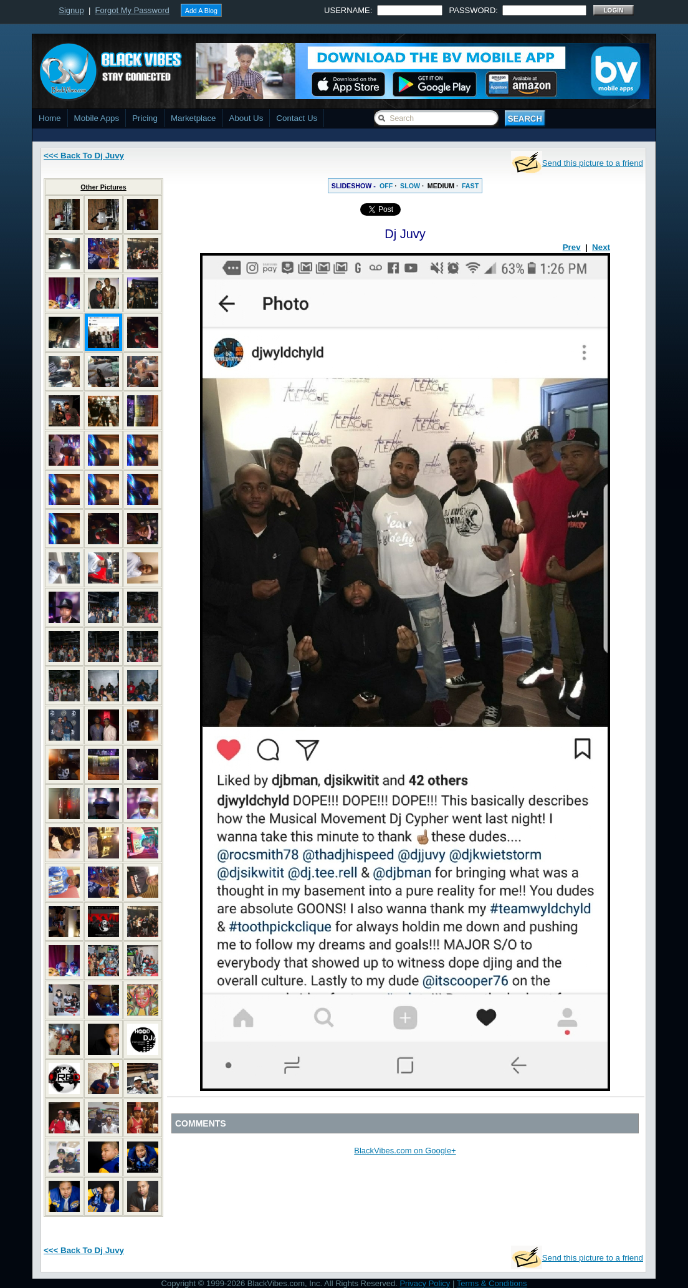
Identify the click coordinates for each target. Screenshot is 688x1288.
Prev (572, 247)
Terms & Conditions (492, 1283)
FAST (470, 186)
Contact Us (296, 118)
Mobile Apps (97, 118)
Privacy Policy (424, 1283)
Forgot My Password (132, 10)
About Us (246, 118)
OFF (386, 186)
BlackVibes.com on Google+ (405, 1150)
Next (601, 247)
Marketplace (193, 118)
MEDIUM (441, 186)
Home (50, 118)
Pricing (145, 118)
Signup (71, 10)
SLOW (410, 186)
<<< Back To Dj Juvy (84, 155)
